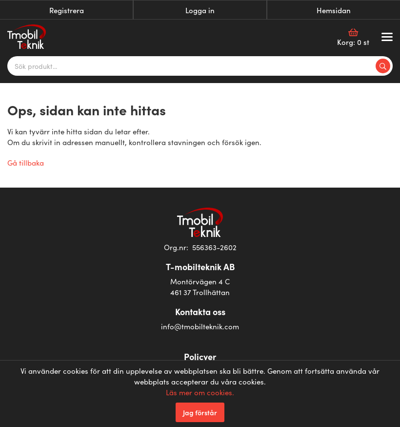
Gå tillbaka (25, 162)
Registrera (66, 10)
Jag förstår (200, 412)
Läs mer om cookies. (200, 392)
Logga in (200, 10)
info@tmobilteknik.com (200, 326)
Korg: (353, 37)
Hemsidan (334, 10)
